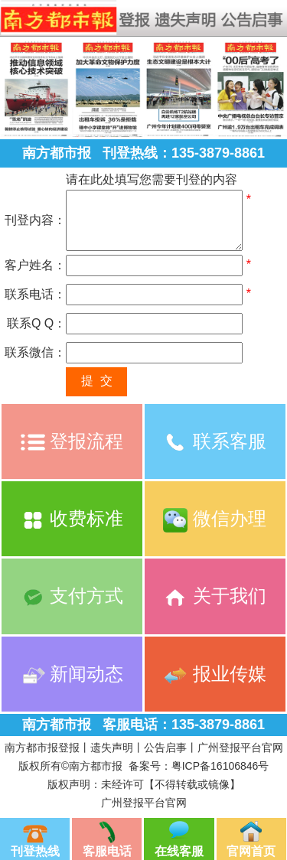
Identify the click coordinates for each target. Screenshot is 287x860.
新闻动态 (72, 673)
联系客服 (214, 441)
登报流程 (72, 441)
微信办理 (214, 518)
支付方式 (72, 595)
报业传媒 (214, 673)
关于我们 (214, 595)
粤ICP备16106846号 (220, 766)
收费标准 (72, 518)
